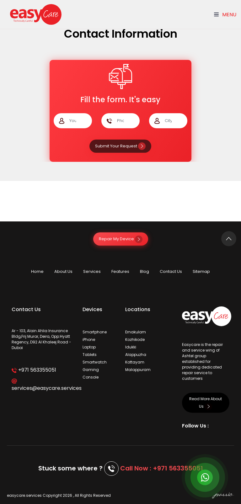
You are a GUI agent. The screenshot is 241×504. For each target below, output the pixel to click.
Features (120, 271)
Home (37, 271)
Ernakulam (135, 332)
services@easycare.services (42, 385)
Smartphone (95, 332)
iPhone (89, 339)
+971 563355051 (34, 370)
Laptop (89, 347)
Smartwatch (95, 362)
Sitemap (201, 271)
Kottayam (134, 362)
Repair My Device (120, 239)
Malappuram (138, 369)
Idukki (130, 347)
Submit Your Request (120, 146)
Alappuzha (135, 354)
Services (92, 271)
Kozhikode (135, 339)
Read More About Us (205, 402)
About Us (63, 271)
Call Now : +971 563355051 (161, 468)
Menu (225, 14)
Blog (144, 271)
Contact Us (171, 271)
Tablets (90, 354)
